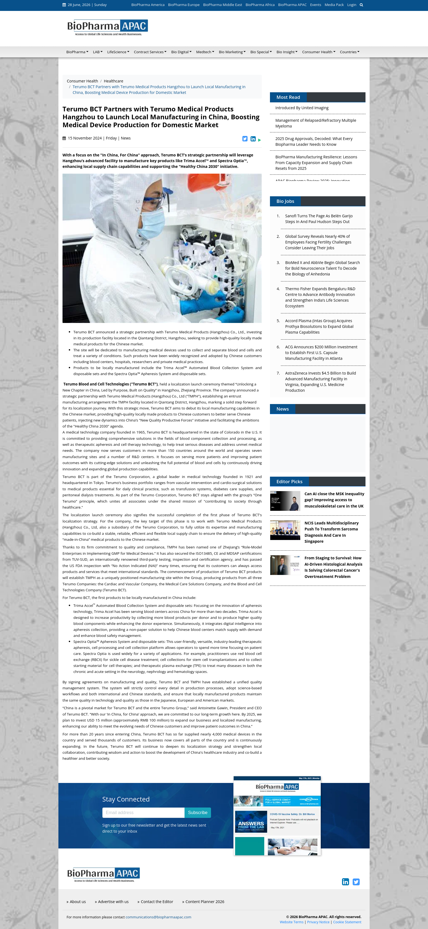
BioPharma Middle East (222, 4)
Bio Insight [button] (286, 51)
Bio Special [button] (259, 51)
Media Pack (334, 4)
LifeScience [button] (116, 51)
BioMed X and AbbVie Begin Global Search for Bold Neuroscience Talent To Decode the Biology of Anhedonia (322, 268)
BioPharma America (148, 4)
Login (351, 4)
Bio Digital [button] (179, 51)
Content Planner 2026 (203, 901)
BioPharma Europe (184, 4)
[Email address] (143, 813)
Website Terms (292, 922)
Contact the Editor (155, 901)
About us (76, 901)
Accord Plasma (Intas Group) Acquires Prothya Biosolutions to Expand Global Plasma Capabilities (319, 326)
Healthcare (113, 81)
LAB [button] (96, 51)
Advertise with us (112, 901)
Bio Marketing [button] (231, 51)
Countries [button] (348, 51)
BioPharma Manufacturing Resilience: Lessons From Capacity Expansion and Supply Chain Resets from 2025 (316, 164)
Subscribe (197, 812)
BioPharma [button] (75, 51)
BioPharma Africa (260, 4)
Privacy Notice (318, 922)
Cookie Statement (347, 922)
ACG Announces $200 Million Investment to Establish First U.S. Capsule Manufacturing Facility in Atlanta (321, 352)
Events (315, 4)
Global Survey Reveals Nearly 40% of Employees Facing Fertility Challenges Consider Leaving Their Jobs (318, 242)
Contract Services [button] (149, 51)
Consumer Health (82, 81)
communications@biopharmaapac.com (158, 917)
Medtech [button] (203, 51)
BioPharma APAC (292, 4)
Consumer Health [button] (317, 51)
